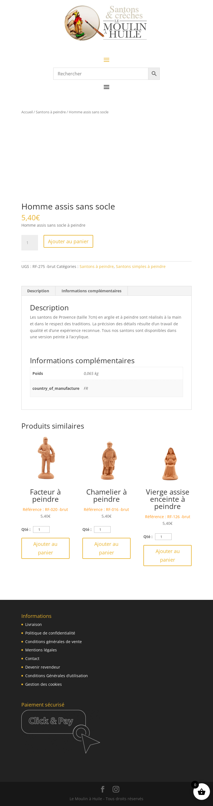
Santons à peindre (51, 111)
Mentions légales (41, 650)
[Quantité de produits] (29, 242)
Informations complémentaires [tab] (91, 290)
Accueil (27, 111)
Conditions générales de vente (53, 641)
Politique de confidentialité (50, 633)
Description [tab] (38, 290)
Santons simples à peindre (141, 266)
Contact (32, 658)
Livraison (33, 624)
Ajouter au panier (68, 241)
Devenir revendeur (42, 667)
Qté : (26, 529)
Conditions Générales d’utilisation (56, 675)
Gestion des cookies (43, 684)
